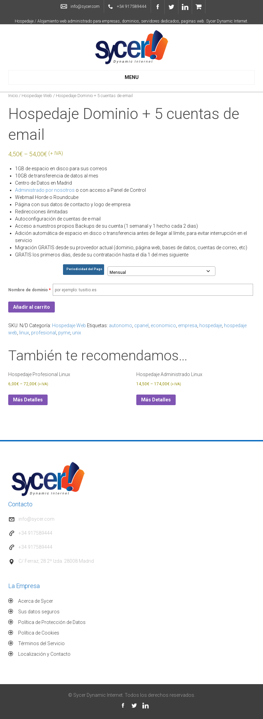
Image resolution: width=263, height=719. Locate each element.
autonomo (120, 325)
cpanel (141, 325)
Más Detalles (28, 399)
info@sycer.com (85, 6)
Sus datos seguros (39, 611)
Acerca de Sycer (35, 601)
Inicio (13, 95)
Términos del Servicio (41, 643)
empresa (187, 325)
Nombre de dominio (29, 290)
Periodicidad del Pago (84, 269)
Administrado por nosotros (45, 190)
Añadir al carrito (31, 307)
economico (163, 325)
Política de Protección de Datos (52, 622)
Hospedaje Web (37, 95)
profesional (43, 332)
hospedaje (210, 325)
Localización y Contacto (44, 654)
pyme (64, 332)
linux (24, 332)
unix (76, 332)
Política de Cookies (38, 633)
